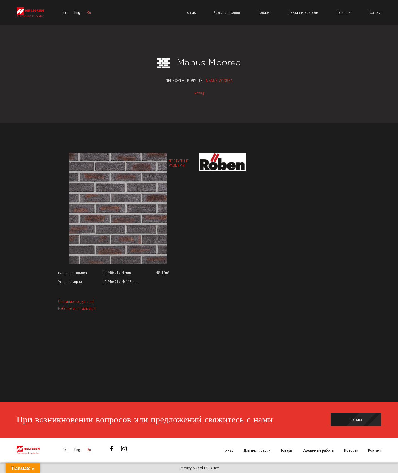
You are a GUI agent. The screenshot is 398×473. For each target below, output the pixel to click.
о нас (229, 450)
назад (199, 93)
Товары (287, 450)
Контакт (374, 450)
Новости (351, 450)
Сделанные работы (318, 450)
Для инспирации (257, 450)
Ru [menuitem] (89, 12)
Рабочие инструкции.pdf (77, 308)
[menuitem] (65, 12)
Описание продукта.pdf (76, 301)
